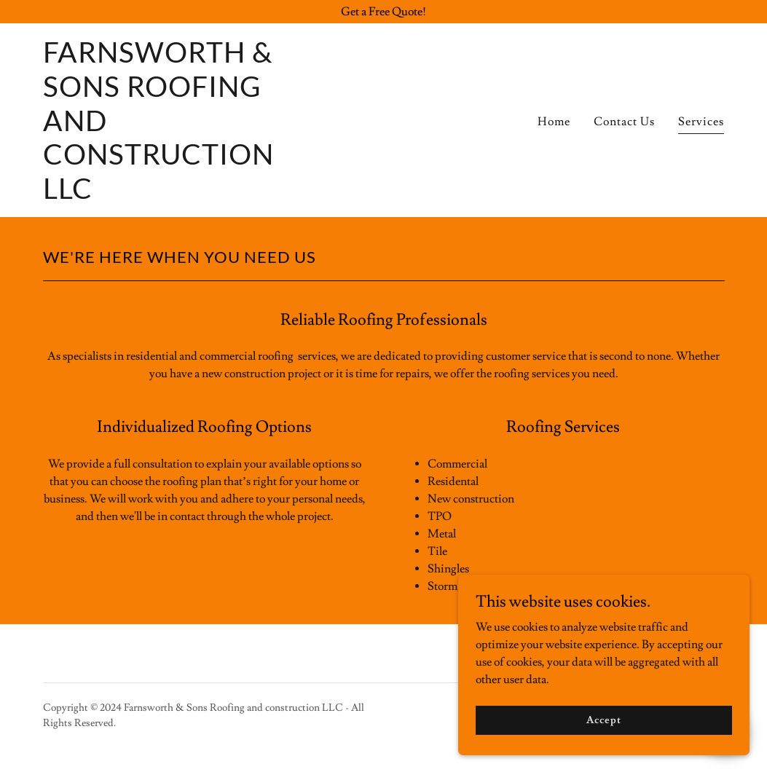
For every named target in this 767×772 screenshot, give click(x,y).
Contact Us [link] (624, 121)
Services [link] (701, 121)
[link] (162, 195)
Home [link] (554, 121)
